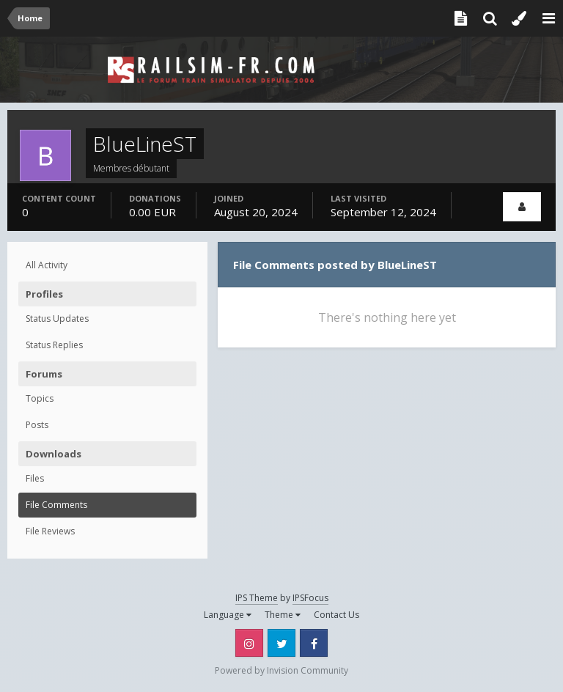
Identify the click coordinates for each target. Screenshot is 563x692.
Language (227, 614)
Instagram (249, 643)
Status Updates (57, 318)
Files (35, 478)
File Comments (56, 504)
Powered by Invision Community (281, 670)
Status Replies (54, 345)
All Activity (46, 265)
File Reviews (50, 531)
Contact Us (336, 614)
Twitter (281, 643)
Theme (283, 614)
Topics (40, 398)
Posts (37, 425)
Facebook (314, 643)
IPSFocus (310, 598)
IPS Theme (256, 598)
